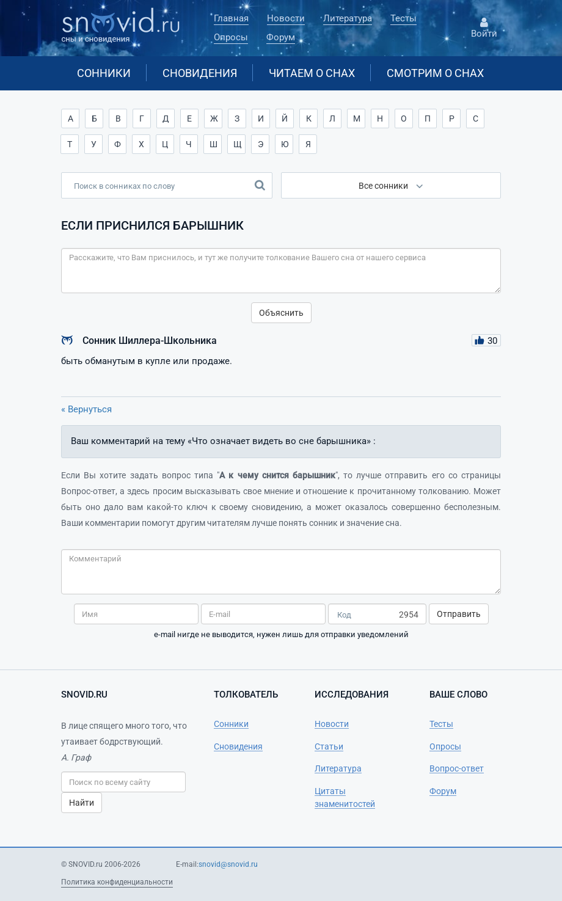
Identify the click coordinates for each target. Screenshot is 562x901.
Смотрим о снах (435, 73)
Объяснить (281, 313)
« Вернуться (86, 409)
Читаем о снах (312, 73)
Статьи (329, 746)
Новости (286, 18)
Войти (483, 28)
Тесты (403, 18)
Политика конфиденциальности (117, 882)
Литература (347, 18)
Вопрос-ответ (456, 768)
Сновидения (199, 73)
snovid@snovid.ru (228, 864)
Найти (81, 803)
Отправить (459, 614)
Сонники (104, 73)
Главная (231, 18)
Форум (280, 37)
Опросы (231, 37)
